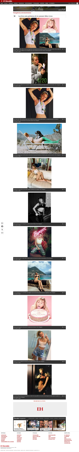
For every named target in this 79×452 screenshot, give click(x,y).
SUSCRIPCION (67, 443)
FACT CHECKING (51, 437)
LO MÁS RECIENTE (32, 418)
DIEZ (65, 437)
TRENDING (19, 439)
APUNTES (19, 441)
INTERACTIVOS (51, 439)
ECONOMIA (3, 437)
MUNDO (37, 418)
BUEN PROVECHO (68, 440)
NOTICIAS (3, 432)
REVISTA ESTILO (67, 439)
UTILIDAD (35, 432)
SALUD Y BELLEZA (36, 436)
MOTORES (35, 439)
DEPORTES (56, 418)
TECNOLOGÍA (35, 435)
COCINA (18, 436)
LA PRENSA (66, 436)
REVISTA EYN (67, 441)
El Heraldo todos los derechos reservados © (8, 447)
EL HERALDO (67, 435)
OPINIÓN (19, 440)
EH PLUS (50, 432)
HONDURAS (41, 418)
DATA (49, 436)
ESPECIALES (19, 437)
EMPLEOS (35, 437)
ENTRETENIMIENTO (62, 418)
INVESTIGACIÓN (51, 435)
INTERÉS (19, 432)
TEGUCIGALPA (46, 418)
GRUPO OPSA (67, 432)
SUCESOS (51, 418)
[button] (2, 223)
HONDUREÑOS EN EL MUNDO (7, 441)
